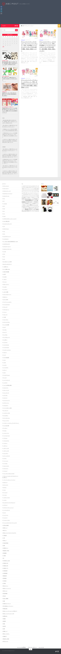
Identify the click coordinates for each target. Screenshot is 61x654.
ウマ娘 (4, 317)
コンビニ (5, 365)
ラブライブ (5, 505)
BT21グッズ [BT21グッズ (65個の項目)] (27, 186)
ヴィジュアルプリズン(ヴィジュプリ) (10, 522)
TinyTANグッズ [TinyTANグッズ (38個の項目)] (24, 187)
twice (4, 256)
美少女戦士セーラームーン (8, 606)
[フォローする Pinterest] (17, 25)
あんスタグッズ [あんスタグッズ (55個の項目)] (30, 187)
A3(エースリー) (6, 188)
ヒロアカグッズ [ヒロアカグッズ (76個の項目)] (26, 194)
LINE (3, 106)
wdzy (4, 259)
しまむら (5, 279)
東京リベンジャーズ (7, 588)
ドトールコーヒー (6, 435)
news (3, 76)
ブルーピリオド (6, 466)
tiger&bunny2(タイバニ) (7, 249)
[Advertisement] (30, 16)
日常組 (4, 583)
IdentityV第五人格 (6, 221)
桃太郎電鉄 (5, 593)
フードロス (5, 463)
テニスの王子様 (6, 425)
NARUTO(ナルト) (6, 228)
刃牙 (4, 538)
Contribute (5, 203)
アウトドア (5, 307)
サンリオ (5, 377)
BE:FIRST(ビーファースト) (7, 193)
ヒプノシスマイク (6, 455)
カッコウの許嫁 (6, 324)
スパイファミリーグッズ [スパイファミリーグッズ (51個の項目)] (28, 190)
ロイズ (4, 512)
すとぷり (5, 281)
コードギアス (5, 367)
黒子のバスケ (5, 641)
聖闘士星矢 (5, 608)
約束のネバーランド (7, 603)
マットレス (5, 492)
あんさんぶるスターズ (7, 264)
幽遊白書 (5, 575)
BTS (3, 201)
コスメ (4, 360)
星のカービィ (5, 585)
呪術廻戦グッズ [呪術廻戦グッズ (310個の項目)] (31, 200)
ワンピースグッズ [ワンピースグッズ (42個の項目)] (33, 196)
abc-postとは (41, 647)
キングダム (5, 334)
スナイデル (5, 395)
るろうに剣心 (5, 299)
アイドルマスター (6, 304)
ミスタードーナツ (6, 497)
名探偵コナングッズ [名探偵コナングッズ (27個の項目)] (35, 197)
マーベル (5, 495)
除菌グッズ (5, 631)
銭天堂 (4, 626)
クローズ (5, 352)
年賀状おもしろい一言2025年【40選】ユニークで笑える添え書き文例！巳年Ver (9, 94)
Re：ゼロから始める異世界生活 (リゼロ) (10, 241)
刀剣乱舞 (5, 535)
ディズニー (5, 428)
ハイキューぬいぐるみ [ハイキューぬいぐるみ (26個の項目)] (32, 191)
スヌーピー (5, 397)
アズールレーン (6, 309)
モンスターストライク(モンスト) (9, 502)
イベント (5, 312)
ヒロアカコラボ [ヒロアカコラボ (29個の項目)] (33, 194)
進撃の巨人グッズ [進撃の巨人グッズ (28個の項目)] (25, 207)
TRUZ (4, 254)
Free (4, 213)
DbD (4, 206)
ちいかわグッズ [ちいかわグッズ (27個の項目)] (35, 187)
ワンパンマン (5, 515)
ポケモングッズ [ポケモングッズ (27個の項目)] (27, 196)
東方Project (5, 590)
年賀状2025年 (7, 76)
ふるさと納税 (5, 292)
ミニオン (5, 500)
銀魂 (4, 623)
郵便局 (4, 621)
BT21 (4, 198)
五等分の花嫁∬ (6, 525)
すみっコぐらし (6, 284)
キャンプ (5, 332)
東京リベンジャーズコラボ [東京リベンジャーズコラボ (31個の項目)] (32, 206)
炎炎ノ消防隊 (5, 598)
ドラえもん (5, 438)
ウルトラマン (5, 319)
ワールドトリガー (6, 520)
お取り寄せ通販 (6, 271)
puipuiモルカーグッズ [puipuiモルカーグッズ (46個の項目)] (35, 186)
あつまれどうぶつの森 (7, 261)
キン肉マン (5, 339)
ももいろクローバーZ (7, 294)
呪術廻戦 (5, 553)
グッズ (4, 355)
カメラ (4, 327)
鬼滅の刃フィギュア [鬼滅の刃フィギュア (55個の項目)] (31, 210)
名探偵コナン (5, 548)
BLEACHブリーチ (6, 196)
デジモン (5, 430)
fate (3, 211)
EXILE (4, 208)
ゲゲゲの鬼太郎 (6, 357)
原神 (4, 545)
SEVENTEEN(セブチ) (6, 244)
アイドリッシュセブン (7, 302)
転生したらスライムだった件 (8, 613)
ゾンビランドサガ (6, 413)
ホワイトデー (5, 485)
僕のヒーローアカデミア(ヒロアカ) (9, 532)
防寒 (4, 628)
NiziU (4, 233)
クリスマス (5, 342)
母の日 (4, 596)
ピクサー (5, 458)
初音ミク (5, 540)
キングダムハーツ (6, 337)
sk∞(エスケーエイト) (7, 246)
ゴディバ (5, 370)
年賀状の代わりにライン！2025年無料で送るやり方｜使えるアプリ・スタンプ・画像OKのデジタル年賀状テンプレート (9, 110)
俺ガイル (5, 530)
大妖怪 (4, 555)
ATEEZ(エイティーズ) (7, 191)
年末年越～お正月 (5, 60)
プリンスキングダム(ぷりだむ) (8, 473)
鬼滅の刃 (5, 636)
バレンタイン (5, 453)
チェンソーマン (6, 420)
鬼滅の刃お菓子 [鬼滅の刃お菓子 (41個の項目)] (31, 207)
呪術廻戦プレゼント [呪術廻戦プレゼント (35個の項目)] (28, 203)
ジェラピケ (5, 382)
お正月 (4, 274)
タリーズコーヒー (6, 418)
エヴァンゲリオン (6, 322)
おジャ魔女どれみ (6, 269)
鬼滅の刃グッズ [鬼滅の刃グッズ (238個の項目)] (30, 209)
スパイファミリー (6, 400)
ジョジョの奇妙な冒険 (7, 385)
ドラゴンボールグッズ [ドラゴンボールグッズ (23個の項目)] (26, 191)
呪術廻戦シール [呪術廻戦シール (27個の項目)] (31, 202)
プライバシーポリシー (32, 647)
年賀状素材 (5, 573)
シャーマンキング (6, 380)
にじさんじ (5, 289)
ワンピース (5, 517)
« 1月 (3, 46)
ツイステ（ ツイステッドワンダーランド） (11, 423)
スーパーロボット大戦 (7, 408)
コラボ (4, 362)
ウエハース (5, 314)
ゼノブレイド (5, 410)
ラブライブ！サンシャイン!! (8, 507)
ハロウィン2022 (6, 450)
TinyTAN (4, 251)
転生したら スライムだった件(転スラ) (10, 611)
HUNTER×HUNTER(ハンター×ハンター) (9, 218)
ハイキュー (5, 443)
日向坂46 (4, 580)
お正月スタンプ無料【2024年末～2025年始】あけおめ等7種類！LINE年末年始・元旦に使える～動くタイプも (9, 141)
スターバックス (6, 390)
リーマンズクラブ (6, 510)
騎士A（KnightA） (6, 633)
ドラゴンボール (6, 440)
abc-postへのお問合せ (21, 647)
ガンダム (5, 329)
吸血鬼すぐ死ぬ (6, 550)
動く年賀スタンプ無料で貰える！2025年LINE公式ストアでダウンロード (9, 79)
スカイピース (5, 387)
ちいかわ (5, 286)
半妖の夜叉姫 (5, 543)
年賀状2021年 (5, 563)
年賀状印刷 (5, 570)
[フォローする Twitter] (15, 25)
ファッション (5, 461)
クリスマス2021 (6, 344)
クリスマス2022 (6, 347)
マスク (4, 490)
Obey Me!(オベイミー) (7, 236)
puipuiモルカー (6, 239)
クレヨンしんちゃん (7, 350)
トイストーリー (6, 433)
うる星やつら (5, 266)
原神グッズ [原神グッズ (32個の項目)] (30, 197)
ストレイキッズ (6, 392)
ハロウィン (5, 445)
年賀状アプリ (11, 106)
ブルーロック (5, 468)
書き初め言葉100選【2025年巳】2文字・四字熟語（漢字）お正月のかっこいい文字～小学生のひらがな (9, 63)
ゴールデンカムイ (6, 375)
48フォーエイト (6, 186)
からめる (5, 276)
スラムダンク (5, 405)
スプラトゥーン (6, 402)
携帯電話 (5, 578)
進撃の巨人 (5, 616)
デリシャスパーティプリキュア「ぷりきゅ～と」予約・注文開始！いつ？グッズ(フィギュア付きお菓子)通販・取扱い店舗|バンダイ (29, 83)
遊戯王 (4, 618)
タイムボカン (5, 415)
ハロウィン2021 (6, 448)
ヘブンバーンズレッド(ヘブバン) (9, 479)
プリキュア (23, 39)
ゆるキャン (5, 297)
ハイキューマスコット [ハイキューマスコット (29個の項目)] (30, 193)
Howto (4, 216)
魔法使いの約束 (6, 638)
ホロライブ (5, 482)
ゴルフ (4, 372)
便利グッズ (5, 527)
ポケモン (5, 487)
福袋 (4, 601)
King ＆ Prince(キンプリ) (7, 223)
